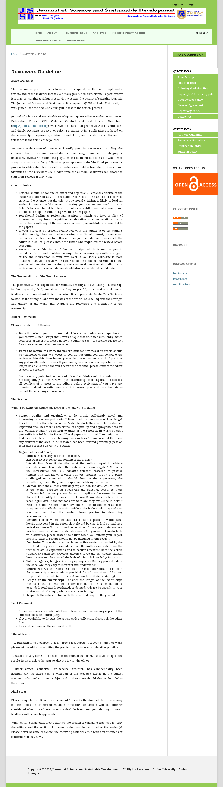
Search (204, 33)
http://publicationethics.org (30, 126)
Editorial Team (185, 82)
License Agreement (188, 105)
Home (15, 53)
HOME (38, 32)
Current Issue (76, 32)
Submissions (75, 40)
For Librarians (181, 284)
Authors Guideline (187, 134)
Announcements (48, 40)
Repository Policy (186, 111)
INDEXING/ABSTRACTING (128, 32)
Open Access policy (188, 99)
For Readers (180, 273)
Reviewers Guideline (189, 140)
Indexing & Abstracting (190, 88)
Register (177, 4)
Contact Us (182, 116)
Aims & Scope (184, 77)
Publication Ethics (187, 146)
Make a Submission (189, 54)
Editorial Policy (185, 151)
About (52, 32)
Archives (99, 32)
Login (191, 4)
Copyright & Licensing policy (194, 94)
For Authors (180, 278)
